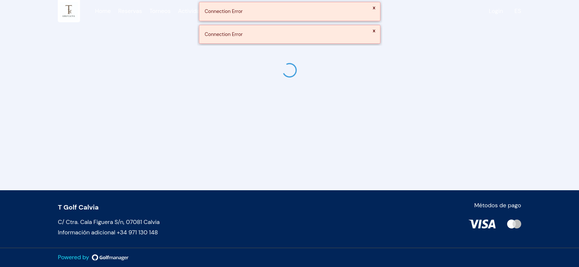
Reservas (130, 11)
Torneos (159, 11)
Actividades (194, 11)
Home (103, 11)
